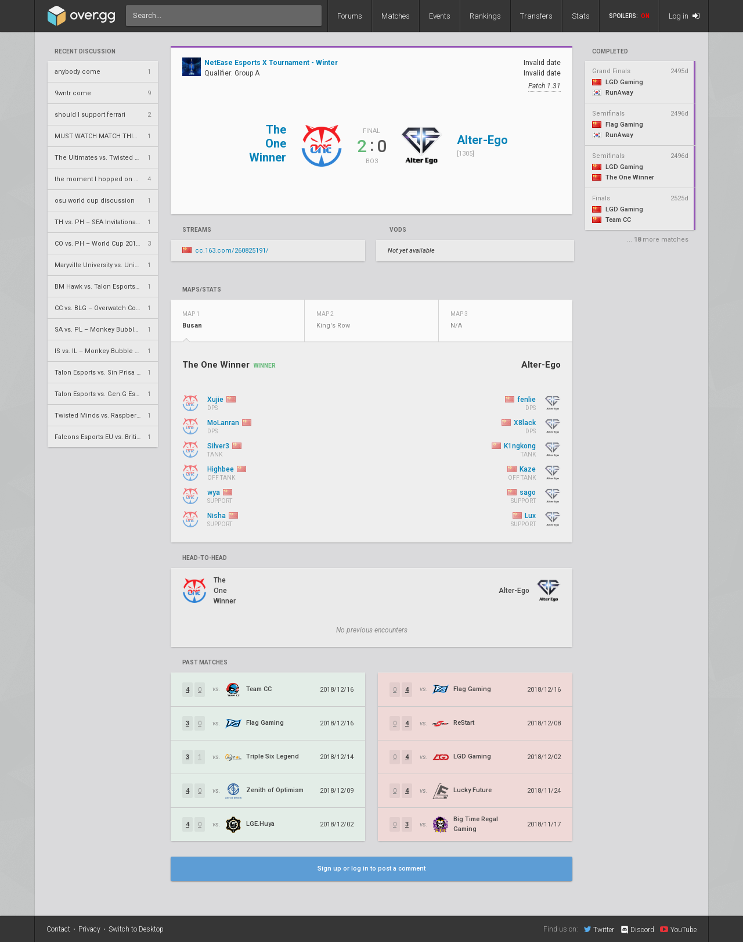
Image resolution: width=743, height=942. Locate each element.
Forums (349, 16)
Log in (684, 16)
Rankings (485, 16)
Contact (58, 929)
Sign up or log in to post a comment (371, 868)
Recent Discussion (85, 52)
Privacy (89, 929)
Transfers (536, 16)
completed (610, 52)
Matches (395, 16)
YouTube (678, 929)
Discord (637, 929)
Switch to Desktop (136, 929)
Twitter (599, 929)
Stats (581, 16)
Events (439, 16)
